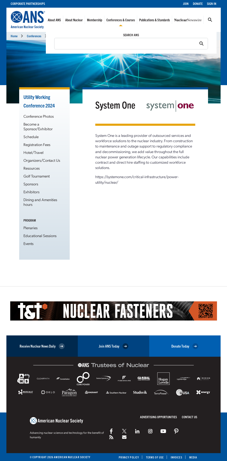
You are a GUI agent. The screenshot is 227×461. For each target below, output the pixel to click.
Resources (31, 168)
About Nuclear (74, 20)
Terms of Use (155, 457)
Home (14, 36)
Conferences (34, 36)
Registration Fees (36, 144)
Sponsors (30, 183)
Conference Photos (38, 116)
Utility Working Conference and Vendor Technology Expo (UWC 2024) (90, 36)
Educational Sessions (39, 235)
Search (210, 20)
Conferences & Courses (120, 20)
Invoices (176, 457)
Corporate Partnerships (28, 3)
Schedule (31, 136)
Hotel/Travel (33, 152)
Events (28, 243)
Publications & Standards (154, 20)
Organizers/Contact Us (41, 160)
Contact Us (189, 417)
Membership (94, 20)
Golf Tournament (36, 175)
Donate (198, 3)
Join (186, 3)
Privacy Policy (129, 457)
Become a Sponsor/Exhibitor (38, 126)
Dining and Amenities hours (40, 202)
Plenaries (30, 227)
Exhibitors (31, 191)
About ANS (54, 20)
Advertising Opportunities (158, 417)
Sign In (211, 3)
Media (193, 457)
